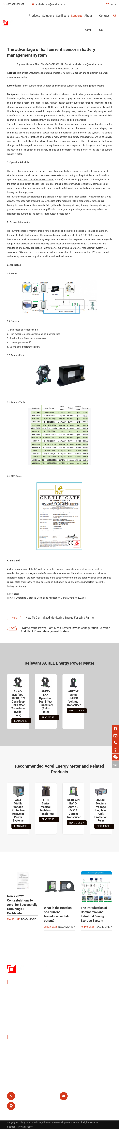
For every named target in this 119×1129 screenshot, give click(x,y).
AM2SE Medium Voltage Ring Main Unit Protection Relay (100, 810)
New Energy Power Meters (25, 1016)
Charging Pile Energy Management (70, 993)
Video (66, 1058)
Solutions (48, 15)
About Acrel (88, 23)
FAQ (65, 1065)
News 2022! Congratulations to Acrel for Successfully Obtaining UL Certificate (22, 904)
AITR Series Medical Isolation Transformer (45, 806)
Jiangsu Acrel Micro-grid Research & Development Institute (49, 1122)
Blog (65, 1051)
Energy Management (22, 996)
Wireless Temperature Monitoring (97, 993)
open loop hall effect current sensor (36, 179)
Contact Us (104, 23)
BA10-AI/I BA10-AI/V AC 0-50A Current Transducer (73, 808)
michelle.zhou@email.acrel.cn (48, 4)
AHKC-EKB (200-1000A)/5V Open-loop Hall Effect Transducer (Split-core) (18, 703)
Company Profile (19, 1044)
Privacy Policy (25, 1126)
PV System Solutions (69, 1006)
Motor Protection (99, 1014)
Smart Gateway (19, 1009)
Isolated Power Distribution (25, 1030)
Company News (19, 1058)
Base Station (70, 1014)
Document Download (74, 1044)
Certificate (62, 15)
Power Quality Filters (22, 1023)
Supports (76, 15)
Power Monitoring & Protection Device (31, 989)
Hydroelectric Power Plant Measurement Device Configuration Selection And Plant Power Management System (65, 629)
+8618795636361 (13, 4)
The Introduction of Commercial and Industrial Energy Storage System (94, 914)
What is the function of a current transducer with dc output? (58, 914)
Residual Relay (71, 1021)
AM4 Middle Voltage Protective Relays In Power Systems (18, 810)
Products (34, 15)
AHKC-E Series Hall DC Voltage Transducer (73, 698)
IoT (92, 1004)
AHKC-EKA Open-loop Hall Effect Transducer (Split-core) (45, 702)
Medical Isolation (99, 1021)
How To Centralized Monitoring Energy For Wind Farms (59, 617)
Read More (21, 721)
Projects (15, 1065)
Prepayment (69, 1028)
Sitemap (11, 1126)
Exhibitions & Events (21, 1051)
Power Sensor (18, 1003)
